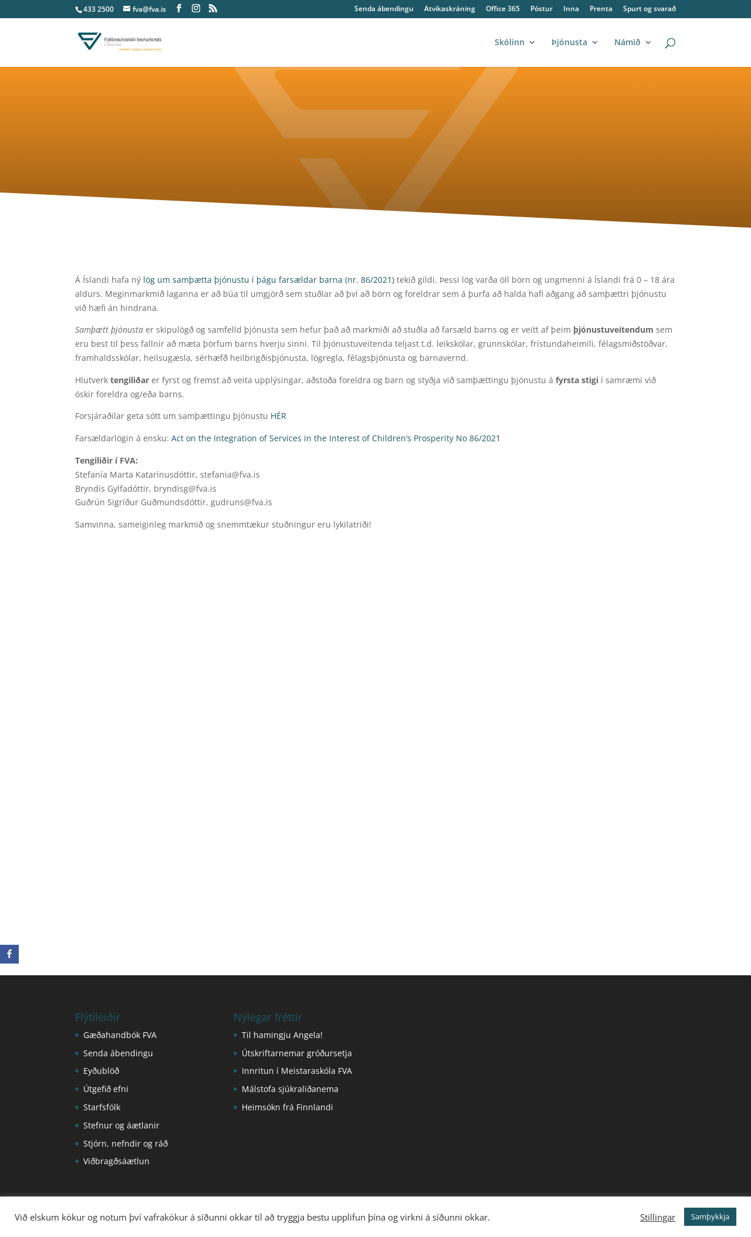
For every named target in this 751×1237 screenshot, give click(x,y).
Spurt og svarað (649, 9)
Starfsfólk (101, 1107)
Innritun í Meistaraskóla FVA (297, 1070)
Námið (627, 43)
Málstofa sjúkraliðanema (290, 1088)
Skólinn (510, 43)
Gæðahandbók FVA (120, 1034)
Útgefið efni (105, 1088)
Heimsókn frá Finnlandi (287, 1107)
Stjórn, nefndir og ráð (125, 1143)
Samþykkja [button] (710, 1216)
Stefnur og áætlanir (121, 1125)
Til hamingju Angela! (282, 1034)
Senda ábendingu (384, 9)
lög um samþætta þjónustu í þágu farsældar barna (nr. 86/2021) (268, 279)
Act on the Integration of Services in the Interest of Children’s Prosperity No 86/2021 (335, 438)
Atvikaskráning (449, 9)
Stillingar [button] (657, 1217)
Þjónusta (569, 43)
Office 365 (503, 9)
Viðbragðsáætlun (116, 1161)
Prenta (601, 9)
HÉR (278, 415)
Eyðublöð (101, 1070)
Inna (571, 9)
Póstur (541, 9)
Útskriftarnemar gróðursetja (297, 1053)
